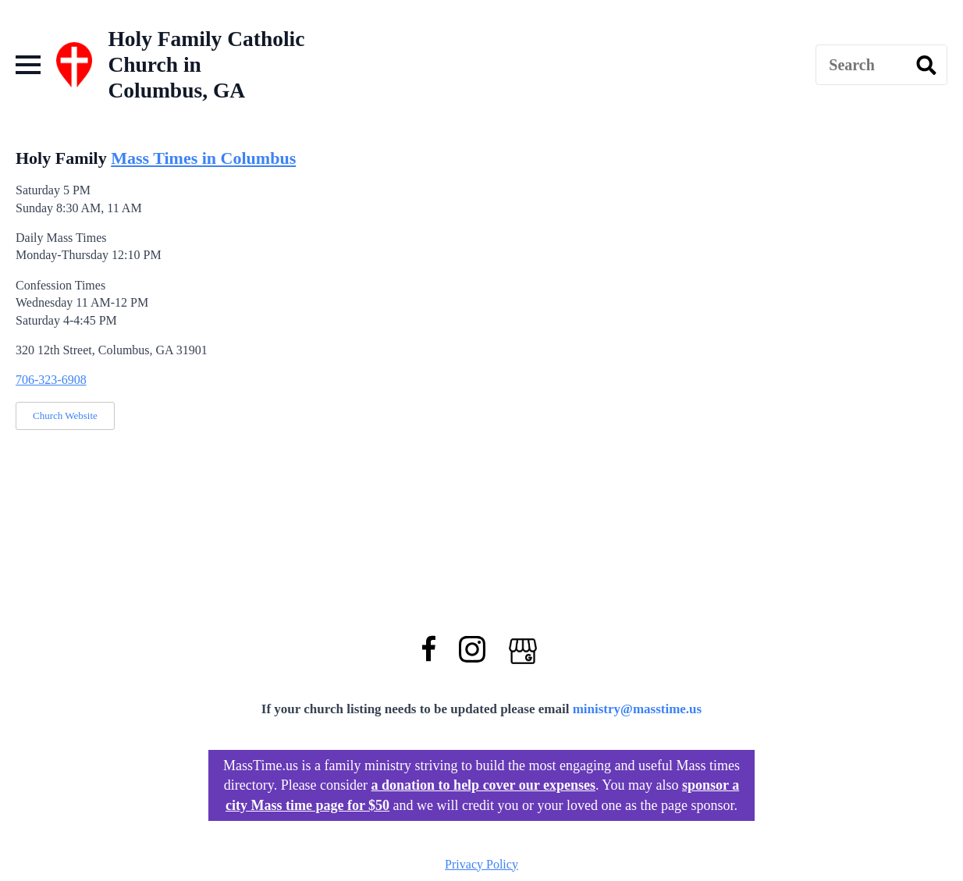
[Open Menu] (28, 64)
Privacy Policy (481, 864)
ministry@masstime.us (637, 709)
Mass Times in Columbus (203, 158)
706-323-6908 (51, 379)
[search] (926, 65)
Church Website (65, 415)
